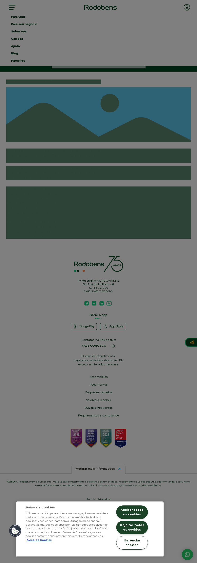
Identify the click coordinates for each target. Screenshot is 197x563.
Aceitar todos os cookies (132, 512)
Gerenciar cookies (132, 543)
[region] (90, 529)
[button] (15, 530)
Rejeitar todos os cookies (132, 527)
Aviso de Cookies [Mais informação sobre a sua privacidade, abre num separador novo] (39, 539)
